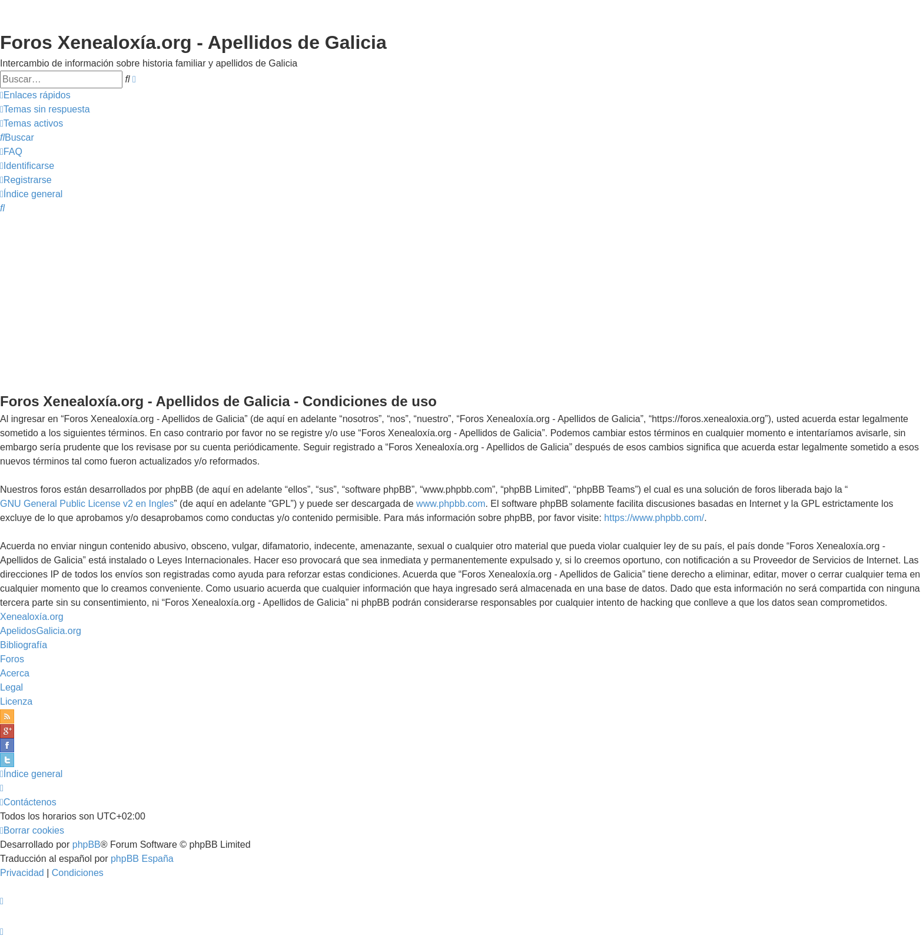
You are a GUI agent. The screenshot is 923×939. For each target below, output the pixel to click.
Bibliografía (23, 645)
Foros (12, 659)
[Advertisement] (461, 302)
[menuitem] (45, 109)
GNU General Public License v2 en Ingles (87, 504)
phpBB (86, 845)
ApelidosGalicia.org (40, 631)
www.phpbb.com (450, 504)
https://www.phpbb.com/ (654, 518)
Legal (11, 687)
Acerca (14, 673)
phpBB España (142, 859)
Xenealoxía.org (32, 617)
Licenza (16, 701)
